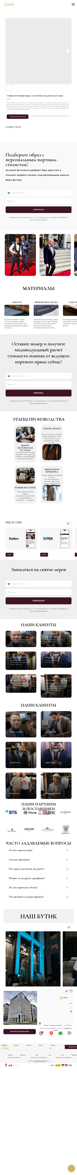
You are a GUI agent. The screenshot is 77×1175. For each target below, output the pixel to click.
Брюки (53, 1139)
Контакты (23, 1149)
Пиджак (16, 1139)
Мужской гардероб (13, 1152)
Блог (37, 1149)
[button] (19, 1126)
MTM (62, 1149)
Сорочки (66, 1139)
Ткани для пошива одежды (38, 1152)
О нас (49, 1149)
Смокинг (29, 1139)
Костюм (3, 1139)
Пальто (41, 1139)
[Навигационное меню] (73, 4)
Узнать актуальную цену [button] (18, 116)
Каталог (10, 1149)
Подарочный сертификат (63, 1152)
